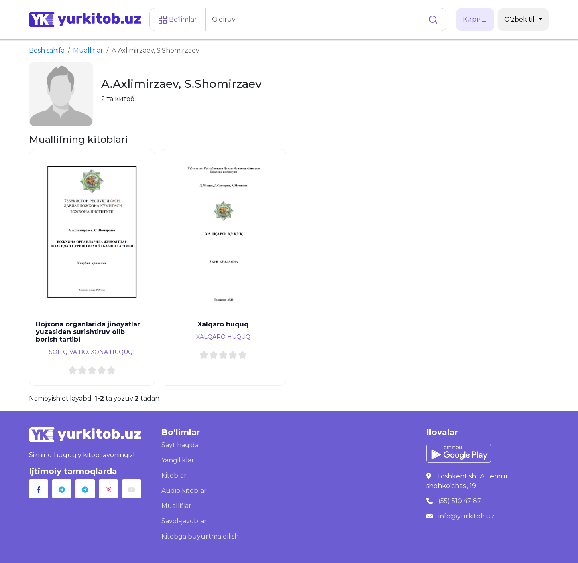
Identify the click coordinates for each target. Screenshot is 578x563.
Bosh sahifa (47, 50)
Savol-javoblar (184, 521)
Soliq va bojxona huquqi (92, 352)
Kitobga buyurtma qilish (200, 536)
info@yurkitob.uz (466, 516)
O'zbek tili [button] (520, 19)
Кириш (475, 19)
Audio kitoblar (184, 490)
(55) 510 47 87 (459, 501)
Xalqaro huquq (223, 324)
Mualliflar (88, 50)
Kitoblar (174, 475)
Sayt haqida (180, 445)
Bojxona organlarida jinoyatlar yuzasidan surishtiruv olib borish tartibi (88, 331)
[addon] (312, 19)
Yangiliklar (177, 460)
